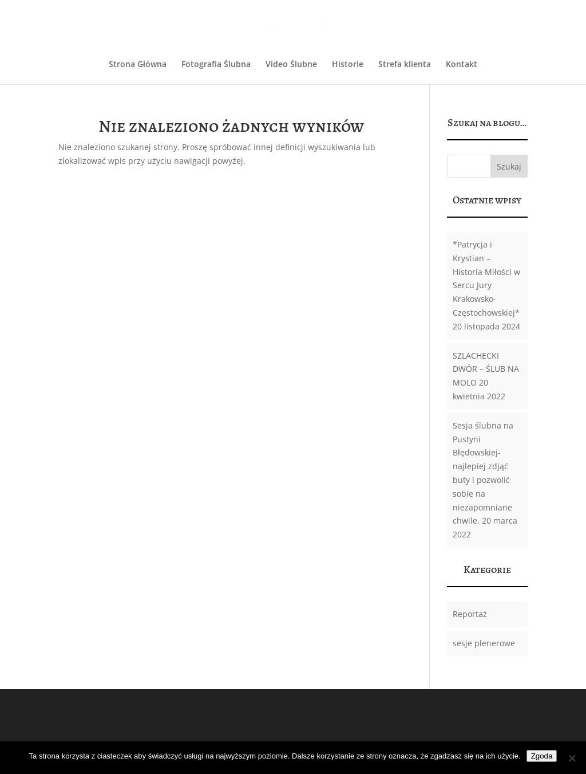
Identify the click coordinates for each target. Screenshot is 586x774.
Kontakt (461, 64)
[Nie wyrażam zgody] (571, 758)
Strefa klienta (404, 64)
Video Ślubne (291, 64)
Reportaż (470, 613)
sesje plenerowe (484, 643)
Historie (347, 64)
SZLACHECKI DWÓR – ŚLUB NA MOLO (486, 369)
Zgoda (542, 756)
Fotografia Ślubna (216, 64)
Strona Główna (138, 64)
